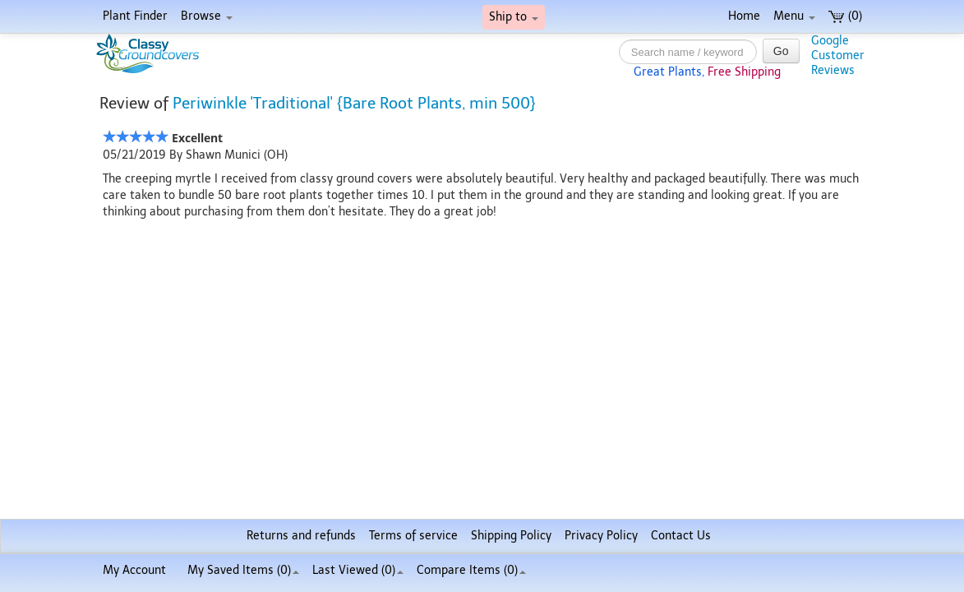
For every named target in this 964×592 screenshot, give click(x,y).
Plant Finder (135, 16)
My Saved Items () (243, 570)
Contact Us (681, 536)
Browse (207, 16)
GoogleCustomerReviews (838, 55)
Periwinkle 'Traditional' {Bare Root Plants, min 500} (354, 103)
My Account (134, 570)
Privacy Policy (601, 536)
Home (744, 16)
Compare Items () (471, 570)
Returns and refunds (301, 536)
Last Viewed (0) (358, 570)
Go (781, 51)
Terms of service (413, 536)
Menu (794, 16)
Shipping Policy (511, 536)
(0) (845, 16)
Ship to (513, 17)
